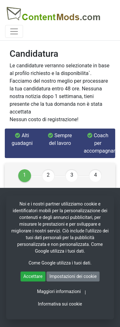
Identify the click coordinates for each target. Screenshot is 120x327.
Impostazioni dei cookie (73, 276)
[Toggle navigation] (14, 31)
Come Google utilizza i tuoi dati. (60, 262)
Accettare (33, 276)
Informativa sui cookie (60, 303)
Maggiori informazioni (59, 291)
